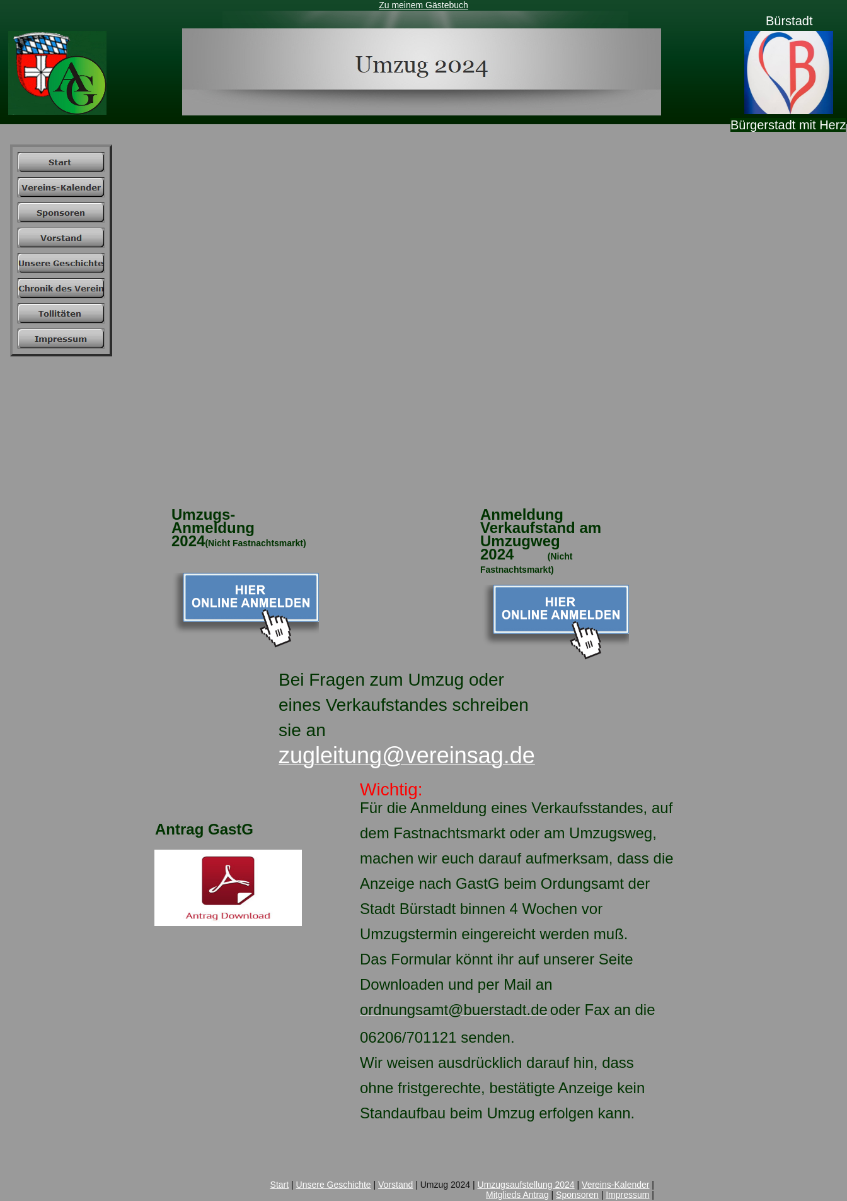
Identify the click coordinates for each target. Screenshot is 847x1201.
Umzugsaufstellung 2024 (526, 1185)
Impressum (627, 1195)
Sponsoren (577, 1195)
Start (279, 1185)
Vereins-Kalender (615, 1185)
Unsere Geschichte (333, 1185)
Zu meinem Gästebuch (423, 5)
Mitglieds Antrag (517, 1195)
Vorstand (395, 1185)
